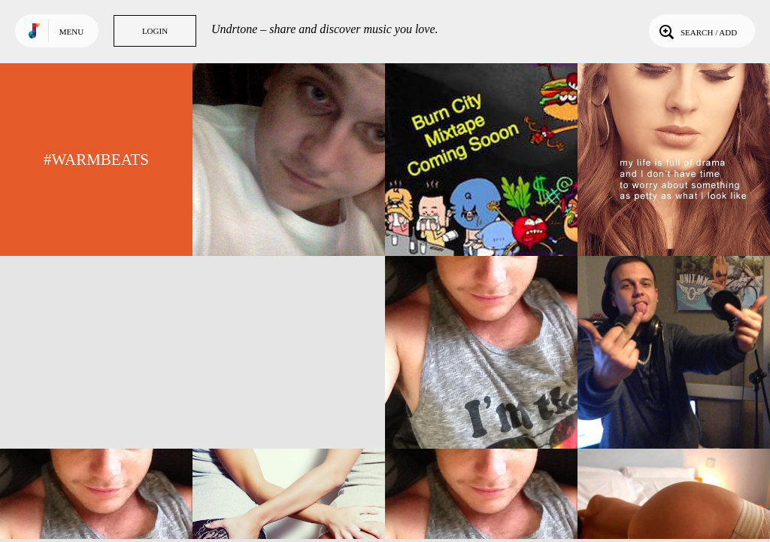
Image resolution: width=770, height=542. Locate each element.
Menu (71, 31)
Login (155, 30)
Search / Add (696, 31)
